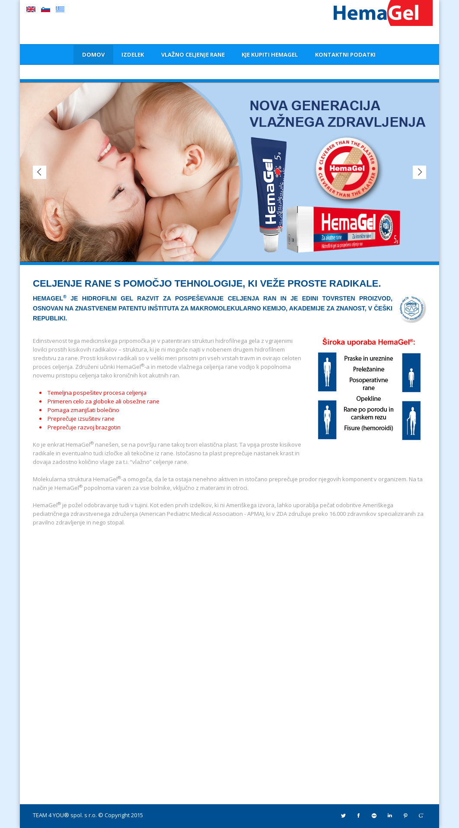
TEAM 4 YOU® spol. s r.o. (65, 815)
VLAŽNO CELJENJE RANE (193, 54)
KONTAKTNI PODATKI (345, 54)
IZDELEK (132, 54)
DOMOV (93, 54)
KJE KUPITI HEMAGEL (270, 54)
